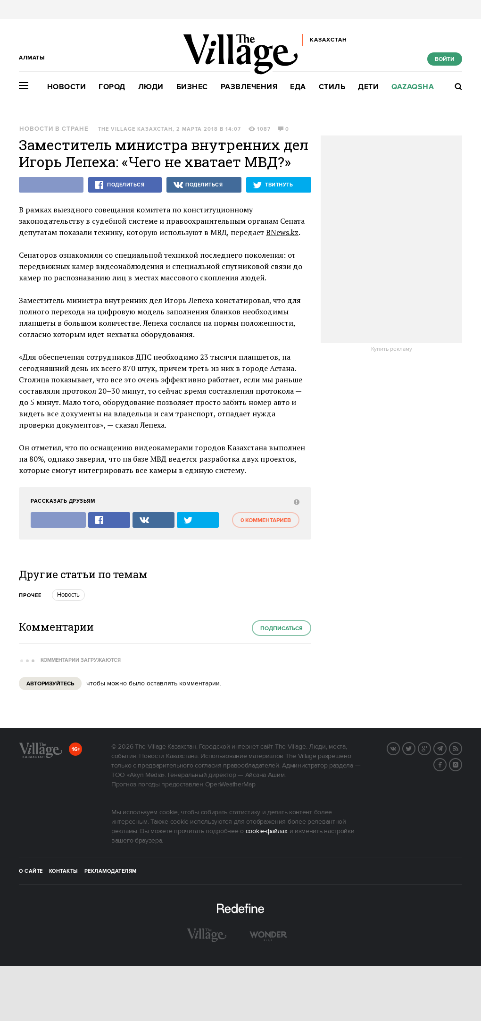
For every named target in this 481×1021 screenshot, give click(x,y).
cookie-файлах (267, 831)
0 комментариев (265, 520)
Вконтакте (399, 747)
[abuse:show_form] (295, 502)
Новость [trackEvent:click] (68, 595)
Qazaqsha (412, 87)
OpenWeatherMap (230, 784)
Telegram (446, 747)
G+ (430, 747)
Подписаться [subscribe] (281, 628)
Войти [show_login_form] (445, 59)
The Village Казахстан (135, 129)
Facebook (446, 763)
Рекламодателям (110, 871)
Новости (66, 87)
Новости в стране (54, 129)
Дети (368, 87)
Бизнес (192, 87)
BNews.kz (282, 232)
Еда (298, 87)
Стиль (332, 87)
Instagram (461, 763)
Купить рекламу (391, 349)
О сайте (31, 871)
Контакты (63, 871)
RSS (461, 747)
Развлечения (249, 87)
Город (112, 87)
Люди (151, 87)
